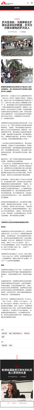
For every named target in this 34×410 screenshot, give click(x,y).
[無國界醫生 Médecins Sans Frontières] (7, 3)
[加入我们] (17, 8)
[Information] (30, 53)
